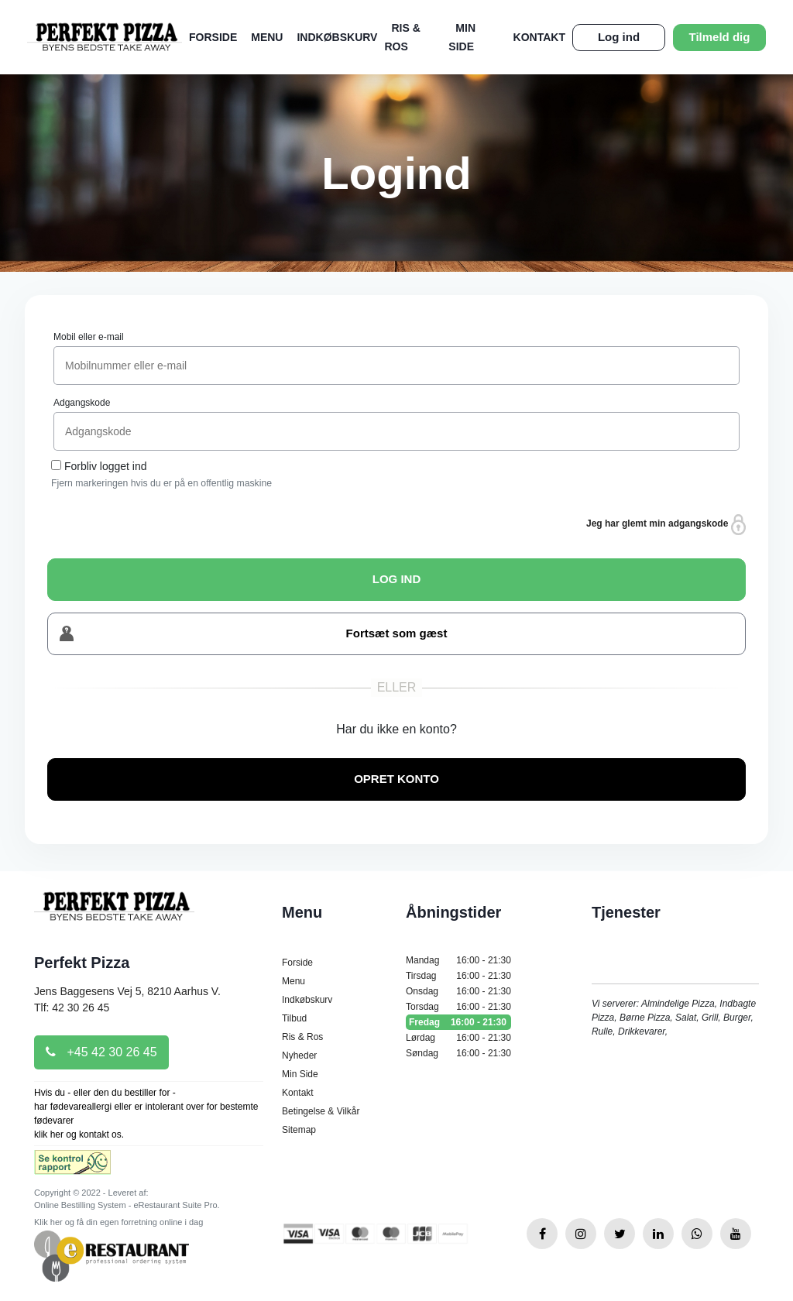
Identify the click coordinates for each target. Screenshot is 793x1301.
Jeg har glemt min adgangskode (666, 524)
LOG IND (396, 578)
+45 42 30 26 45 (101, 1052)
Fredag (458, 1022)
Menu (267, 37)
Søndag (458, 1053)
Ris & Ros (302, 1037)
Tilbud (294, 1018)
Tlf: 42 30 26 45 (71, 1007)
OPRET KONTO (396, 778)
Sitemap (299, 1129)
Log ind (619, 36)
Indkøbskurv (337, 37)
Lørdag (458, 1037)
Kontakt (539, 37)
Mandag (458, 960)
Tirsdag (458, 975)
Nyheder (299, 1055)
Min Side (300, 1074)
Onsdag (458, 991)
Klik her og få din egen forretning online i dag (118, 1222)
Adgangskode (81, 402)
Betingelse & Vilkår (321, 1111)
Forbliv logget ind (105, 466)
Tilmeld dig (719, 36)
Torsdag (458, 1006)
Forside (213, 37)
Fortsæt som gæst (253, 634)
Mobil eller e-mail (88, 336)
